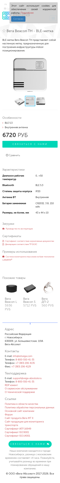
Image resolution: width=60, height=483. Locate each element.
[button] (54, 56)
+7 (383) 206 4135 (25, 363)
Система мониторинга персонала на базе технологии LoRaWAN (28, 258)
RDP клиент (11, 385)
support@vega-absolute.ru (27, 378)
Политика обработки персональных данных (29, 407)
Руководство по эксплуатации (17, 229)
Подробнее (27, 12)
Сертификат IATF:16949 (18, 428)
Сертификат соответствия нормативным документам (28, 241)
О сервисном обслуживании (21, 388)
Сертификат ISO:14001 (17, 435)
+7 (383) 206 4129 (21, 366)
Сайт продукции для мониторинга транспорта (24, 423)
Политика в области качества (21, 404)
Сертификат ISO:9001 (17, 432)
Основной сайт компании (19, 411)
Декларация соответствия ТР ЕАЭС (19, 244)
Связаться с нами (30, 144)
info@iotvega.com (22, 356)
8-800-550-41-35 (25, 359)
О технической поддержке (20, 392)
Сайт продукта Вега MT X (19, 418)
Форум (9, 414)
